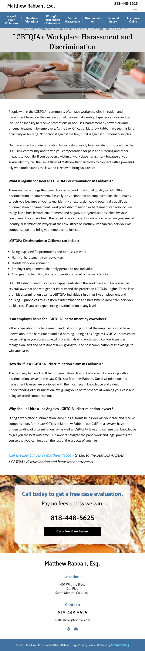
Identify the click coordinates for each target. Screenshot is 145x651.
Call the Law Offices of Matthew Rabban (41, 455)
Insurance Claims (133, 19)
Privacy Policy (86, 645)
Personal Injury (113, 19)
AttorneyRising (120, 645)
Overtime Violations (32, 19)
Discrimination (93, 19)
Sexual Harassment (72, 19)
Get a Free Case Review (72, 531)
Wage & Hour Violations (11, 19)
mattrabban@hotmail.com (72, 620)
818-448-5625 (126, 3)
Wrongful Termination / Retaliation (52, 19)
